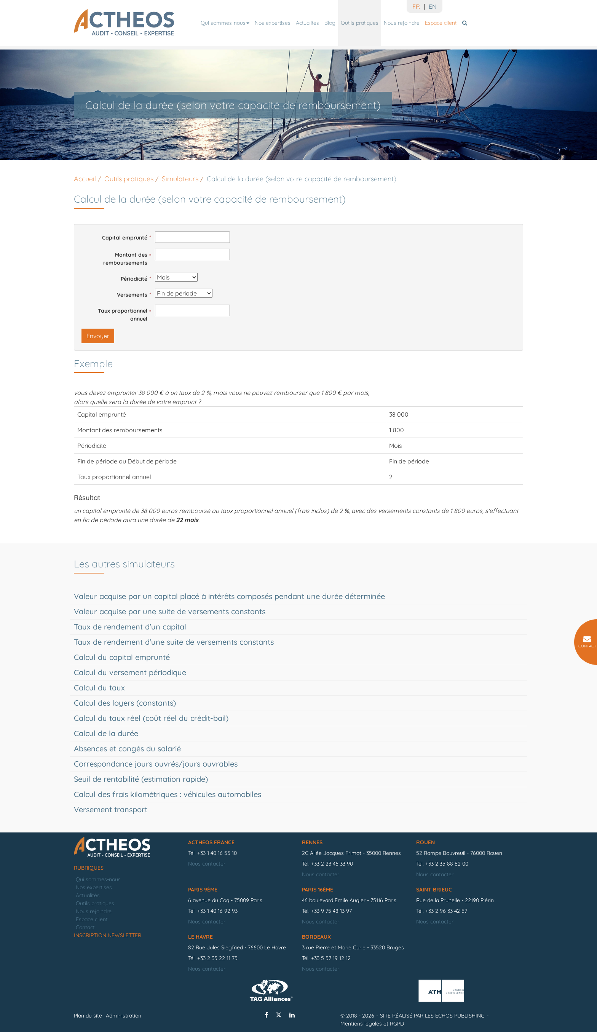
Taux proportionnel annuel (122, 314)
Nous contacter (206, 863)
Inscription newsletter (107, 935)
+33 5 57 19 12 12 (331, 958)
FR (416, 6)
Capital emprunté (124, 237)
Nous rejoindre (402, 22)
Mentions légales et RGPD (372, 1023)
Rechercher (466, 23)
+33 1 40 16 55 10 (217, 853)
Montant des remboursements (125, 258)
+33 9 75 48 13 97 (331, 910)
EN (433, 6)
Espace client (441, 22)
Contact (85, 927)
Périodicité (134, 278)
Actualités (307, 22)
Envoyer (97, 336)
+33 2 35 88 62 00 (446, 863)
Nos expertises (273, 22)
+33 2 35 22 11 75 (217, 958)
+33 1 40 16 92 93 (217, 910)
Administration (123, 1015)
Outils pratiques (359, 22)
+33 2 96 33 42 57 (446, 910)
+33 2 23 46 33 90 (332, 863)
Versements (132, 294)
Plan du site (88, 1015)
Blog (329, 22)
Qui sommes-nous (225, 22)
